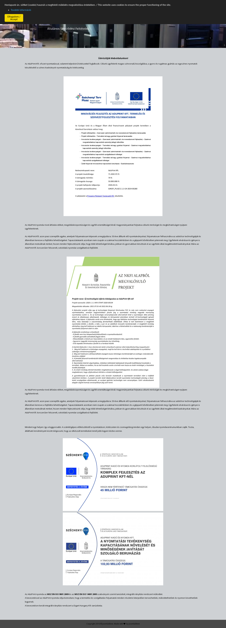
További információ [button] (21, 10)
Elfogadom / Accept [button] (13, 18)
